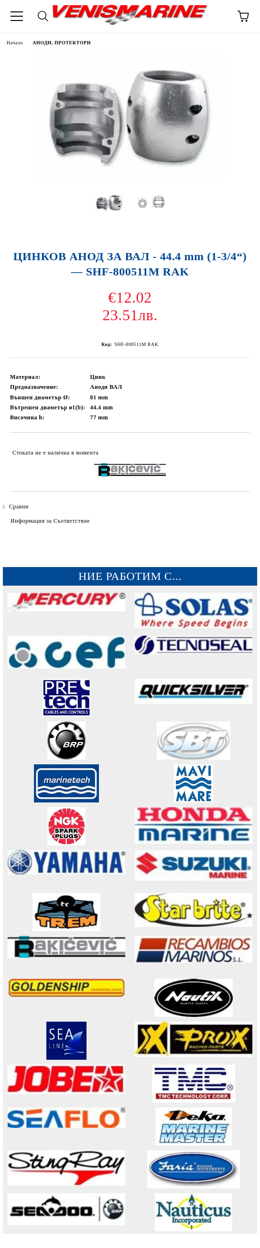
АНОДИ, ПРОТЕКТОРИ (61, 42)
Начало (15, 42)
